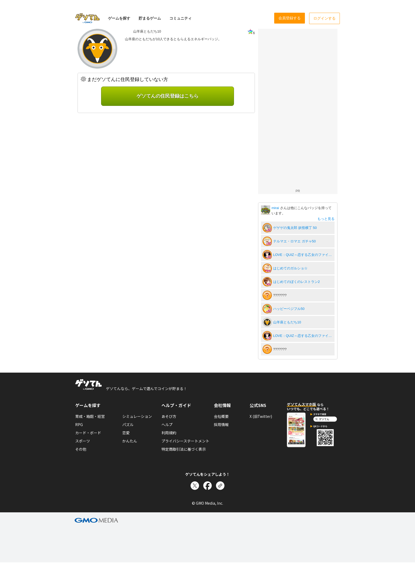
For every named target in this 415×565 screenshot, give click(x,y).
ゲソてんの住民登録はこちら (168, 96)
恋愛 (126, 432)
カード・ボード (88, 432)
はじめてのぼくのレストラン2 (296, 282)
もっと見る (326, 219)
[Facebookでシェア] (207, 485)
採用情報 (221, 424)
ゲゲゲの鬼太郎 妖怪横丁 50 (295, 228)
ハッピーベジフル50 (288, 309)
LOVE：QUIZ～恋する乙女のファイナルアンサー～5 (303, 336)
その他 (80, 449)
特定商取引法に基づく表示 (183, 449)
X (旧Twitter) (261, 416)
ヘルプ (167, 424)
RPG (79, 424)
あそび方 (168, 416)
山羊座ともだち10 (287, 322)
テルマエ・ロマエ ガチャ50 (294, 241)
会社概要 (221, 416)
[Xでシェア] (195, 485)
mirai (276, 208)
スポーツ (82, 441)
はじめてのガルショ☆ (290, 268)
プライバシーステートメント (185, 441)
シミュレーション (137, 416)
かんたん (129, 441)
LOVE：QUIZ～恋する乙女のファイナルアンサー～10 (303, 255)
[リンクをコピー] (220, 485)
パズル (127, 424)
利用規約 (168, 432)
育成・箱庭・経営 (90, 416)
